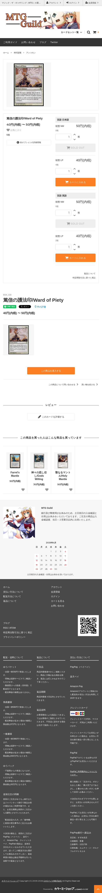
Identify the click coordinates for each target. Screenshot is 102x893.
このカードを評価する (51, 416)
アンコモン (31, 53)
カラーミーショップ (10, 881)
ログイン (73, 2)
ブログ (43, 42)
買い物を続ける (90, 384)
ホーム (6, 53)
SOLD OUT (75, 147)
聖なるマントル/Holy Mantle (63, 475)
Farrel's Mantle (15, 474)
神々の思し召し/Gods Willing (39, 475)
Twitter (54, 42)
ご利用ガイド (10, 42)
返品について (89, 273)
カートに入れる (75, 182)
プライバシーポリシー (14, 637)
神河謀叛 (17, 53)
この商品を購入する (51, 370)
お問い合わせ (28, 42)
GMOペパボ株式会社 (52, 881)
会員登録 (92, 2)
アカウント (54, 2)
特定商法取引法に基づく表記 (17, 632)
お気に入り (14, 130)
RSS (5, 628)
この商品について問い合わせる (64, 384)
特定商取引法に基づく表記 (84, 278)
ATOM (13, 628)
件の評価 (40, 307)
